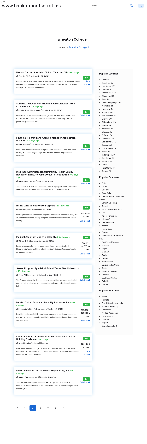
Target (105, 206)
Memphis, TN (107, 106)
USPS (104, 186)
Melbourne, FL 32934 (42, 210)
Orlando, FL (107, 80)
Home (94, 5)
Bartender (106, 310)
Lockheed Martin (109, 278)
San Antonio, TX (109, 116)
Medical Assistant (110, 313)
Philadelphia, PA (109, 122)
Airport (105, 323)
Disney (105, 258)
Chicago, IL (107, 132)
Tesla (104, 268)
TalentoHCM (22, 76)
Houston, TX (107, 109)
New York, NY (107, 129)
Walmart (105, 252)
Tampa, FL (106, 171)
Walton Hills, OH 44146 (40, 76)
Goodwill (105, 190)
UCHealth (21, 241)
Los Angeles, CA (109, 148)
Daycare (105, 319)
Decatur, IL (45, 343)
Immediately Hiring (110, 306)
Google (105, 232)
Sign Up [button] (141, 6)
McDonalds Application (112, 209)
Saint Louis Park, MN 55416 (42, 144)
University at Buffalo (26, 181)
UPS (104, 213)
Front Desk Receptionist (113, 303)
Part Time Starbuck (110, 242)
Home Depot (107, 229)
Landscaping (107, 316)
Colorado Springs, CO (111, 102)
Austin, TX (106, 125)
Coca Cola (106, 193)
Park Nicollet (22, 144)
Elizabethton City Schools (28, 110)
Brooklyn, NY (107, 83)
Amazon (105, 275)
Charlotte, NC (108, 96)
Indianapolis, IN (108, 155)
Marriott (105, 245)
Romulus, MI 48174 (48, 377)
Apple (104, 255)
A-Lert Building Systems (27, 343)
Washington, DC (109, 112)
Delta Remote (108, 222)
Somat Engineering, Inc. (27, 377)
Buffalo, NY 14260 (45, 181)
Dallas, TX (106, 164)
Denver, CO (107, 119)
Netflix (105, 226)
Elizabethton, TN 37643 (52, 110)
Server (104, 297)
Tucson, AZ (107, 145)
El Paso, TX (107, 135)
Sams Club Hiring (109, 203)
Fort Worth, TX (108, 168)
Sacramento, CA (109, 93)
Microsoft (106, 219)
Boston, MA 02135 (55, 309)
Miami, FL (106, 151)
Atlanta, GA (107, 161)
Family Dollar (107, 261)
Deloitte (105, 281)
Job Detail (85, 115)
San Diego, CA (108, 158)
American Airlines (109, 271)
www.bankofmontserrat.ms (31, 5)
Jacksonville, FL (109, 142)
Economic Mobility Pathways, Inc (30, 309)
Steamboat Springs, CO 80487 (41, 241)
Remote (105, 99)
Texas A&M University (26, 275)
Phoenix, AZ (107, 89)
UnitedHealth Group (111, 265)
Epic (104, 183)
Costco (105, 284)
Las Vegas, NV (108, 86)
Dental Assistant (109, 326)
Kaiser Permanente (110, 216)
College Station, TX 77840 (50, 275)
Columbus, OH (108, 138)
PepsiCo (105, 248)
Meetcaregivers (23, 210)
